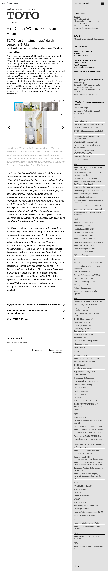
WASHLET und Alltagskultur (86, 341)
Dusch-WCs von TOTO (83, 278)
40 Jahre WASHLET (82, 355)
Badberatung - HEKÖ (82, 226)
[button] (27, 106)
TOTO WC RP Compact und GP (87, 358)
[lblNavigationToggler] (102, 3)
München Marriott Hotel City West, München (88, 213)
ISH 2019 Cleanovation (83, 454)
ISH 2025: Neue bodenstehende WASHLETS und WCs (87, 152)
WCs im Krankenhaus (83, 368)
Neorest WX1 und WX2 (83, 232)
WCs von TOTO (80, 397)
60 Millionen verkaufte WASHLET (88, 263)
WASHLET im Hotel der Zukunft (87, 187)
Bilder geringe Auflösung (84, 21)
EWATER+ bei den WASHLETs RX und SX (88, 422)
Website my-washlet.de (83, 334)
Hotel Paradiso (80, 375)
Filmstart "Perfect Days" (83, 222)
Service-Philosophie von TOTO (87, 275)
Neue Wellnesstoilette (82, 121)
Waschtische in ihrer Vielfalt (85, 178)
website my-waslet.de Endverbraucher (82, 330)
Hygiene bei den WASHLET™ (86, 381)
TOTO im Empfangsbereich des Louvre (87, 527)
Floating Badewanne (82, 509)
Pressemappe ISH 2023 (83, 252)
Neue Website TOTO (82, 347)
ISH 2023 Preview (81, 255)
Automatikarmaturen (82, 288)
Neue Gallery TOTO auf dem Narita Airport (88, 547)
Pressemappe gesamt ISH (84, 248)
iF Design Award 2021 (82, 325)
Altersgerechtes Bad (82, 285)
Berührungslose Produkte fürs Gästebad (86, 314)
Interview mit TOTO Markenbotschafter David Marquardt (89, 458)
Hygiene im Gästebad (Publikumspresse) (82, 309)
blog (3, 3)
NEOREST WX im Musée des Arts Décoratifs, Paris (88, 174)
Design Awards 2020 (82, 391)
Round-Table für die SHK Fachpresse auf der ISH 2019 (89, 446)
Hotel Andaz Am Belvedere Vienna (88, 426)
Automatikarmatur (81, 496)
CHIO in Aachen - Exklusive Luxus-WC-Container (88, 137)
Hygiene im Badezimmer (84, 378)
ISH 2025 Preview (81, 160)
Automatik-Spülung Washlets (86, 401)
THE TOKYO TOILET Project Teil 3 (89, 209)
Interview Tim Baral (82, 156)
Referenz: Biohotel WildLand (86, 128)
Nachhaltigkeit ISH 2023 (84, 229)
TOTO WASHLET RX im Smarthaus (89, 429)
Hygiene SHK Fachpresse (84, 371)
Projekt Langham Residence (85, 305)
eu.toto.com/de (96, 72)
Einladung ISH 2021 (82, 344)
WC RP (77, 499)
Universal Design (81, 108)
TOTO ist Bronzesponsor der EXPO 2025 (89, 132)
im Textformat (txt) (81, 19)
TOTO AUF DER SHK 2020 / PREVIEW (86, 405)
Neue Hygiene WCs (82, 322)
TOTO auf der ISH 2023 (84, 245)
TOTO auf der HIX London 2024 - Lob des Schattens (88, 168)
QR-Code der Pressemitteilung (86, 28)
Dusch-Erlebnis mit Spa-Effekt (86, 523)
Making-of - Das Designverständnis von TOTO (88, 201)
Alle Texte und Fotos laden (85, 26)
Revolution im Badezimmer (85, 197)
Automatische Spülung (83, 384)
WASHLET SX (80, 489)
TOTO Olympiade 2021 (83, 319)
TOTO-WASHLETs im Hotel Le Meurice (86, 537)
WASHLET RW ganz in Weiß (85, 142)
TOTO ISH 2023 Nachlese (84, 239)
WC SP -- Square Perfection (85, 515)
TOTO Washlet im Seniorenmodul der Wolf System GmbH (88, 183)
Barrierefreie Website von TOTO (87, 206)
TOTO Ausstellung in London (86, 194)
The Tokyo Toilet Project (84, 362)
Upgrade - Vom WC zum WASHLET (88, 124)
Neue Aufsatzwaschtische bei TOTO (88, 512)
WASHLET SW (80, 388)
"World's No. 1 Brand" (83, 486)
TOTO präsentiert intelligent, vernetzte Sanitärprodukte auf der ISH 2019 (88, 475)
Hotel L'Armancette (82, 394)
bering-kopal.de (55, 350)
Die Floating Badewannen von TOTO (89, 190)
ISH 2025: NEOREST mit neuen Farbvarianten (87, 146)
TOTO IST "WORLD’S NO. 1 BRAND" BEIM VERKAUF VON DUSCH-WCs (89, 463)
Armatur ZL (79, 492)
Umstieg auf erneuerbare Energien (88, 301)
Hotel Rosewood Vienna (83, 235)
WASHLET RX (80, 502)
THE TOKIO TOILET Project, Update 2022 (86, 292)
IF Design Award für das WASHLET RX (88, 440)
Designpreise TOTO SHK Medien (87, 436)
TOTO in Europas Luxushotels (86, 450)
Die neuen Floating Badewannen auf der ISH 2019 (88, 469)
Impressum (57, 352)
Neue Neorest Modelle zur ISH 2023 (88, 242)
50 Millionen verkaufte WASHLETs (88, 433)
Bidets (76, 409)
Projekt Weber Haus (82, 272)
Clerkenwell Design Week (84, 281)
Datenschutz (37, 350)
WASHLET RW (80, 417)
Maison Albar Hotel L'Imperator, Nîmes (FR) (87, 267)
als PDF (77, 17)
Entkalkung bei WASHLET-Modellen (89, 505)
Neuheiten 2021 (80, 338)
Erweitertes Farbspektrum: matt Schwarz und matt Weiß (87, 112)
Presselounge (12, 3)
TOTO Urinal (79, 365)
